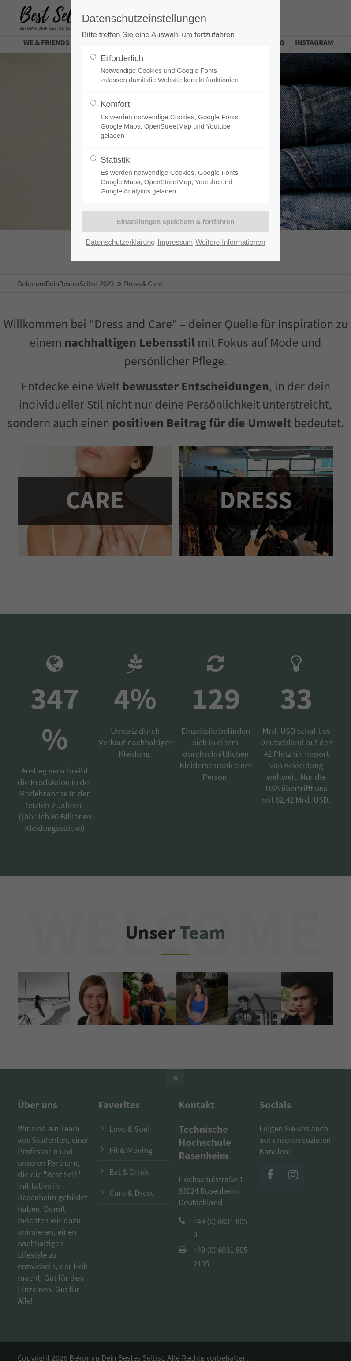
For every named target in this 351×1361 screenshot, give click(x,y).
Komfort (172, 119)
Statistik (172, 175)
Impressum (175, 242)
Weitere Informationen (230, 242)
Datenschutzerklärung (120, 242)
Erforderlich (172, 69)
